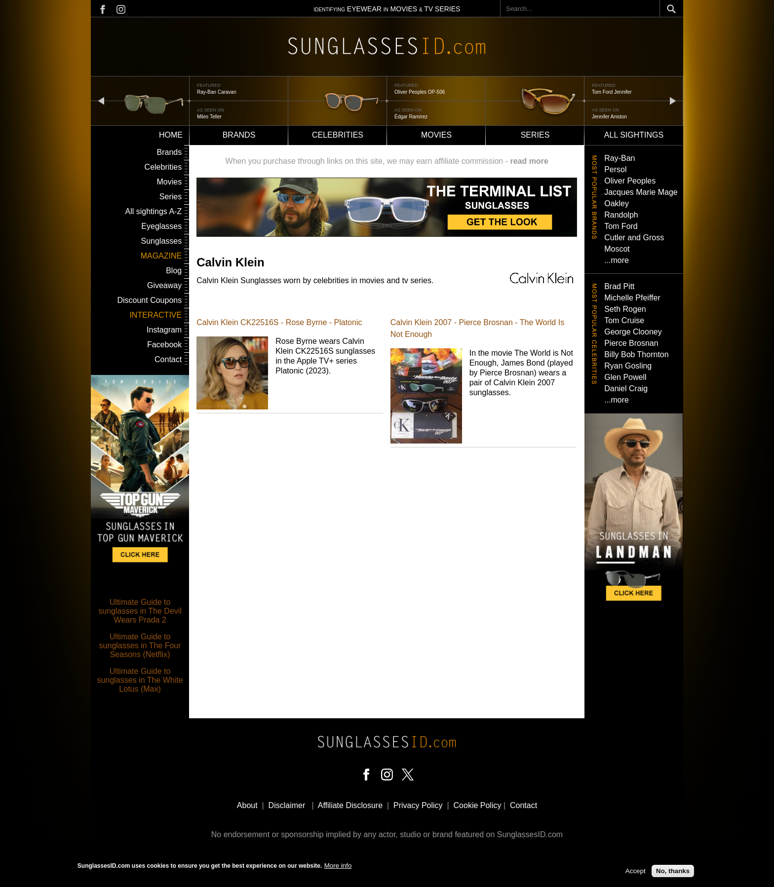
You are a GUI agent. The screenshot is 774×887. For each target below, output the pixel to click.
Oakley (616, 203)
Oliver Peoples (630, 181)
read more (529, 161)
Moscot (617, 249)
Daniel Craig (626, 388)
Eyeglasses (161, 226)
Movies (436, 135)
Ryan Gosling (628, 366)
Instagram (164, 330)
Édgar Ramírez (410, 116)
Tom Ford (621, 226)
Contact (168, 359)
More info (338, 868)
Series (535, 135)
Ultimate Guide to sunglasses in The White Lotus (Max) (140, 680)
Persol (615, 169)
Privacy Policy (418, 805)
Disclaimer (287, 805)
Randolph (621, 215)
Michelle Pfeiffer (632, 298)
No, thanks (673, 873)
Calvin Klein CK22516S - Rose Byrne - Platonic (279, 322)
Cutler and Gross (634, 237)
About (247, 805)
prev (101, 100)
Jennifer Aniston (609, 116)
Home (171, 135)
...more (616, 260)
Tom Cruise (624, 320)
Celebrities (337, 135)
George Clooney (633, 332)
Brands (239, 135)
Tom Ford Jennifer (612, 92)
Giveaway (164, 285)
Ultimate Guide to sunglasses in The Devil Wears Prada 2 (140, 611)
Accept (635, 873)
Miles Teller (209, 116)
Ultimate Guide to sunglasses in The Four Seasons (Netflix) (140, 645)
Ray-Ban (619, 158)
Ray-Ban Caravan (216, 92)
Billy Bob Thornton (636, 354)
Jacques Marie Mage (641, 192)
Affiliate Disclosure (350, 805)
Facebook (164, 344)
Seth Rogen (625, 309)
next (673, 100)
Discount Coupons (149, 300)
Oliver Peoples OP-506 (419, 92)
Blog (174, 270)
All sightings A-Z (153, 211)
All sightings (633, 135)
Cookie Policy (478, 805)
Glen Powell (625, 377)
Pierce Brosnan (631, 343)
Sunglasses (161, 241)
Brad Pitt (619, 286)
